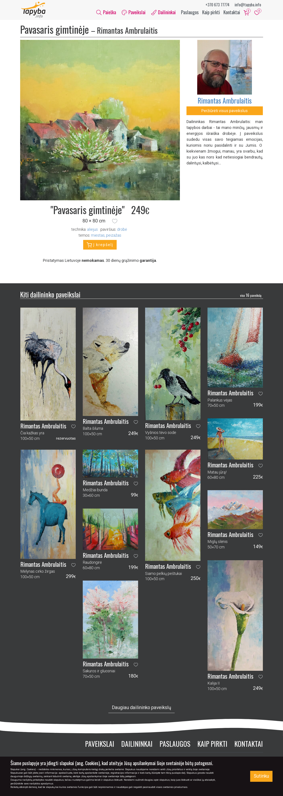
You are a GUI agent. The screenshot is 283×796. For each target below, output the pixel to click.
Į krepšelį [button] (100, 246)
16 (250, 296)
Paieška (106, 12)
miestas (98, 236)
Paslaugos (190, 12)
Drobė (122, 230)
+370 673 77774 (217, 4)
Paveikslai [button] (134, 12)
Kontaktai (231, 12)
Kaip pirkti (211, 12)
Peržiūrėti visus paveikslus (224, 111)
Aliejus (92, 230)
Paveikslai (99, 745)
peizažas (113, 236)
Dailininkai (137, 745)
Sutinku (261, 776)
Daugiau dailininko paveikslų (141, 708)
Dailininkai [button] (163, 12)
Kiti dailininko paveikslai (50, 295)
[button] (115, 222)
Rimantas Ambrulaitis (225, 101)
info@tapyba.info (248, 4)
